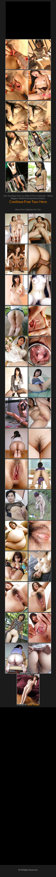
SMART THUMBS (33, 705)
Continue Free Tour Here (28, 202)
